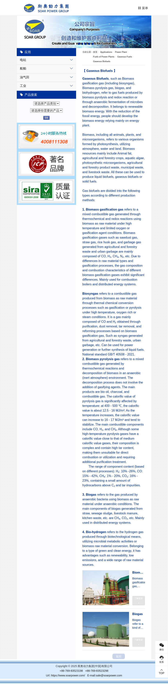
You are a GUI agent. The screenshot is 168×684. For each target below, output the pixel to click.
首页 (95, 52)
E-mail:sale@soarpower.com (104, 675)
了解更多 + (138, 600)
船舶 (23, 68)
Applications (106, 52)
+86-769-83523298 (96, 670)
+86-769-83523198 (71, 670)
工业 (23, 85)
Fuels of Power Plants (103, 57)
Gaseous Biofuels (101, 61)
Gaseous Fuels (124, 57)
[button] (75, 44)
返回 (118, 656)
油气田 (24, 77)
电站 (23, 60)
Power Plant (121, 52)
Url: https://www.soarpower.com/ (65, 675)
